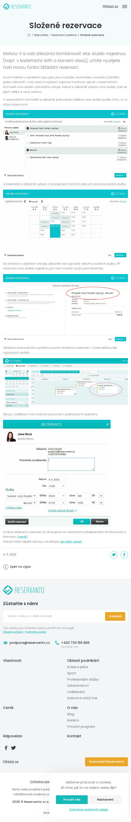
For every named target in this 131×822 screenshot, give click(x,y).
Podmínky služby (36, 632)
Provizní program (81, 726)
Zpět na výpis (17, 567)
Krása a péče (77, 667)
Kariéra (73, 720)
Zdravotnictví (78, 685)
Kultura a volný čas (82, 698)
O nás (72, 707)
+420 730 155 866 (72, 642)
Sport (71, 673)
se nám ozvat (71, 542)
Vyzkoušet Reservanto (106, 762)
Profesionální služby (83, 679)
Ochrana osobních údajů (88, 810)
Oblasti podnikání (83, 660)
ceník (22, 537)
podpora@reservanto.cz (26, 642)
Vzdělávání (76, 692)
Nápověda (12, 736)
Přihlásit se (110, 6)
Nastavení (105, 800)
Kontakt (74, 736)
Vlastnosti (12, 660)
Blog (70, 714)
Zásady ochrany (13, 632)
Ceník (8, 707)
